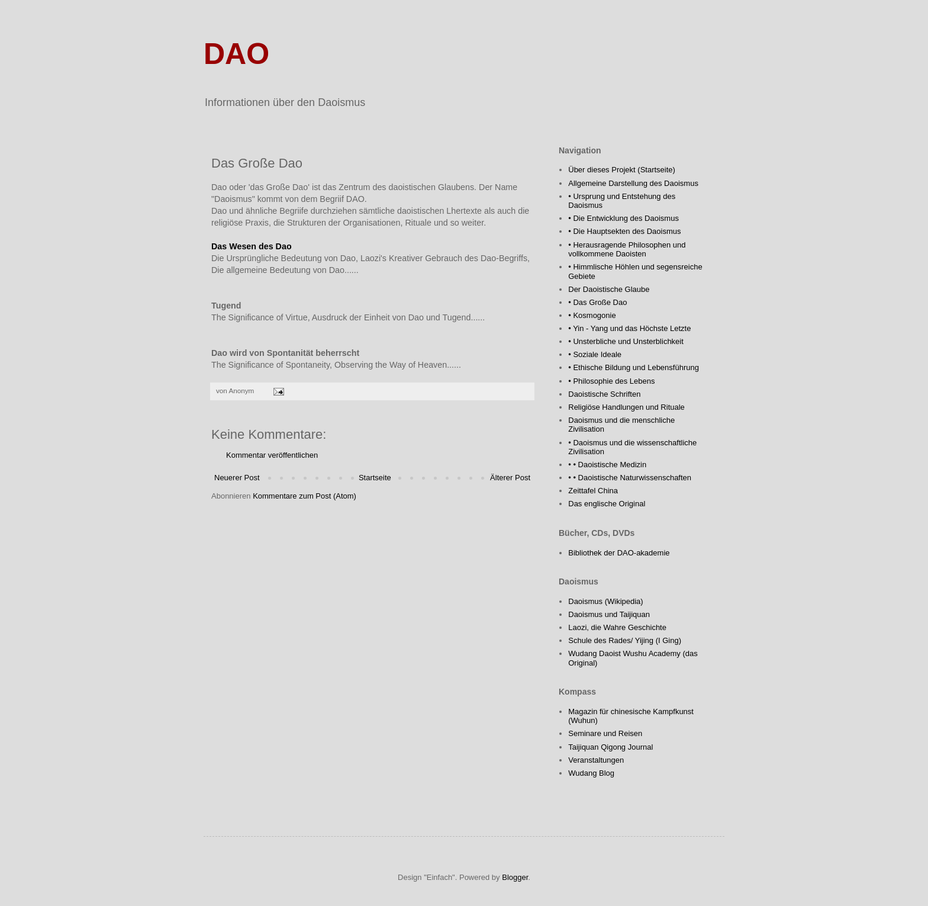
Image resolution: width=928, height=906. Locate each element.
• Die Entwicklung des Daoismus (623, 218)
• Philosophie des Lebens (611, 381)
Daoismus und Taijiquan (609, 614)
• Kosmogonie (592, 315)
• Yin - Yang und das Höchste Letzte (629, 328)
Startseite (375, 477)
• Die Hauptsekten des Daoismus (624, 231)
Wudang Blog (591, 773)
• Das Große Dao (597, 302)
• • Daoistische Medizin (607, 464)
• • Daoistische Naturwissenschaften (629, 477)
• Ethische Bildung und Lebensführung (633, 367)
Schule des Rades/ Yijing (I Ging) (624, 640)
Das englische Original (606, 503)
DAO (236, 53)
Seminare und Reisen (605, 733)
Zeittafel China (593, 490)
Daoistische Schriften (604, 394)
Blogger (515, 877)
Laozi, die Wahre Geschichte (617, 627)
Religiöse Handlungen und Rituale (626, 407)
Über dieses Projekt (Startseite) (621, 169)
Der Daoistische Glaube (608, 289)
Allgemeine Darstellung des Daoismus (633, 183)
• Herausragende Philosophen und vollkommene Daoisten (626, 249)
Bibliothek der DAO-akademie (618, 552)
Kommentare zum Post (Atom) (304, 495)
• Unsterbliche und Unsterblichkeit (626, 341)
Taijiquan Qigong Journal (610, 747)
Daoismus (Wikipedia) (605, 601)
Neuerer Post (237, 477)
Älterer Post (510, 477)
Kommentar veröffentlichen (272, 455)
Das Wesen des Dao (251, 246)
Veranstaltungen (596, 760)
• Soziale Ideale (594, 354)
